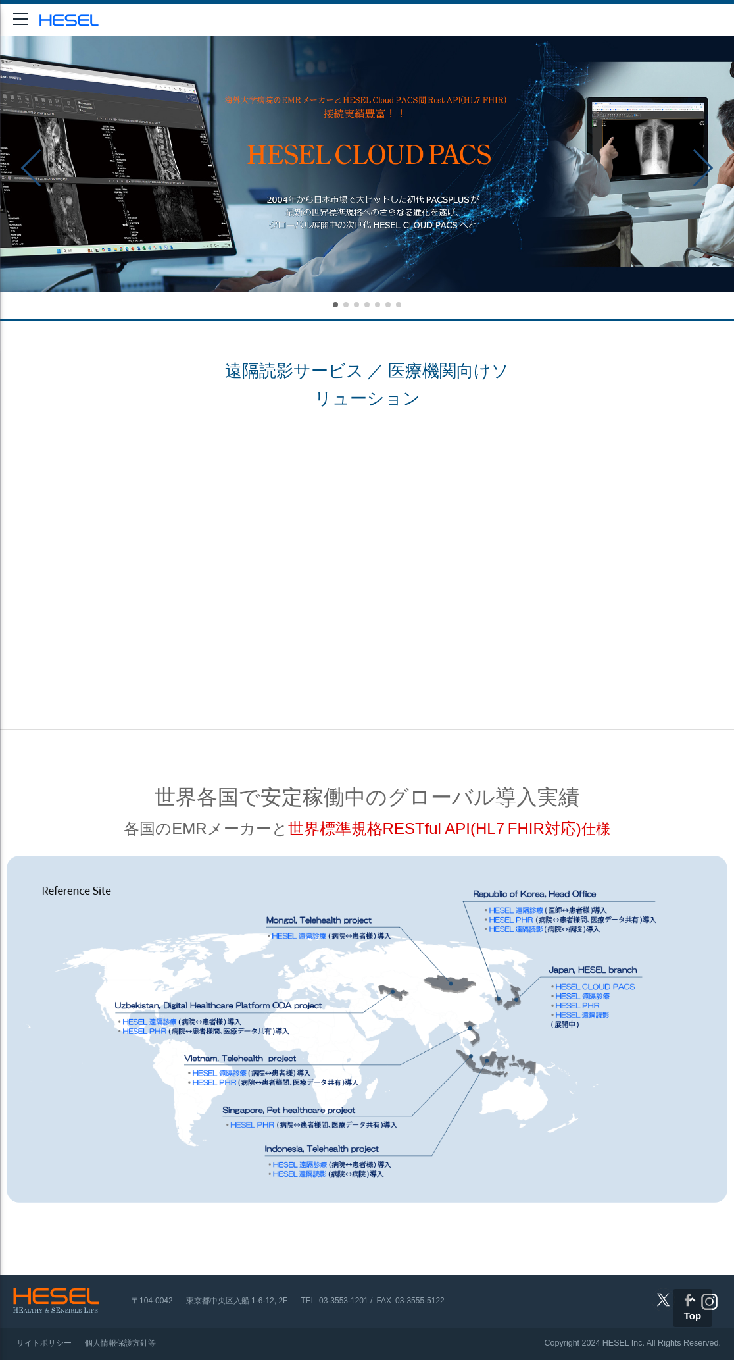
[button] (335, 304)
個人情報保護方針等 (120, 1342)
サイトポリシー (44, 1342)
